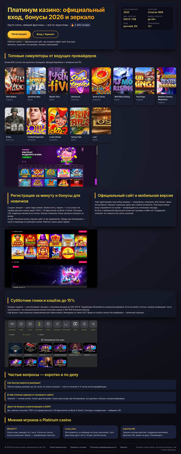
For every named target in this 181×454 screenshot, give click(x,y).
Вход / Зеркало (46, 34)
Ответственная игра (58, 447)
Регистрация (19, 34)
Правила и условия (78, 447)
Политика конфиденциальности (103, 447)
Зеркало (123, 447)
